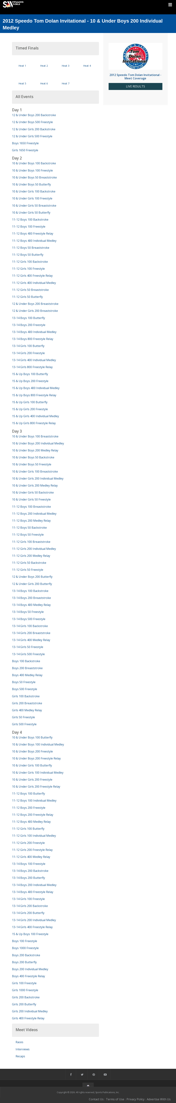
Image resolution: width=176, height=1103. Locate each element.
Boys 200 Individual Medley (30, 969)
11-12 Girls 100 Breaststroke (31, 542)
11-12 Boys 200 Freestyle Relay (32, 815)
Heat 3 (65, 65)
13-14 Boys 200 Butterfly (28, 878)
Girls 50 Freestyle (23, 717)
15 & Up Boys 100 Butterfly (30, 374)
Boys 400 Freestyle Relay (28, 976)
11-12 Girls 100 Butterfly (28, 829)
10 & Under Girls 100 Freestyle (32, 198)
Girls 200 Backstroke (26, 997)
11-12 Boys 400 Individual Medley (34, 241)
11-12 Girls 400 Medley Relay (31, 857)
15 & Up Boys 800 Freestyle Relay (34, 395)
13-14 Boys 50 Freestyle (28, 612)
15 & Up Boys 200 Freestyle (30, 381)
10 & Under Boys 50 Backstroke (33, 457)
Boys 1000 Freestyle (25, 948)
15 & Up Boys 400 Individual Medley (36, 388)
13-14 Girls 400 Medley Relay (31, 640)
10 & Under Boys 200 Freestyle (32, 751)
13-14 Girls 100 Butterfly (28, 346)
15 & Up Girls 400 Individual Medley (35, 416)
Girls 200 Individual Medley (30, 1011)
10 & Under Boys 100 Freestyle (32, 170)
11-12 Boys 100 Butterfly (28, 793)
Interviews (23, 1049)
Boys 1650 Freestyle (25, 143)
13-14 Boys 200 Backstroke (30, 871)
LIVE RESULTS (135, 86)
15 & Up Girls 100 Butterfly (29, 402)
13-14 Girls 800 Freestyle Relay (32, 367)
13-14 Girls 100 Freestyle (28, 899)
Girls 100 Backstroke (26, 696)
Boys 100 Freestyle (24, 941)
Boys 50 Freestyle (23, 682)
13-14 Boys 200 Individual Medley (34, 885)
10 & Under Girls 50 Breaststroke (34, 206)
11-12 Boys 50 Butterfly (27, 255)
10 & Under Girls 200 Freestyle (32, 780)
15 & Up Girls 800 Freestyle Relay (34, 423)
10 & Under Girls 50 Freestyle (31, 499)
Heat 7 (65, 83)
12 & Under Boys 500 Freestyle (32, 122)
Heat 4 (87, 65)
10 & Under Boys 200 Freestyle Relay (36, 758)
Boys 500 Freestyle (24, 689)
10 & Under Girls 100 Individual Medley (37, 773)
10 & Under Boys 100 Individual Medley (38, 744)
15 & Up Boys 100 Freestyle (30, 934)
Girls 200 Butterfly (24, 1004)
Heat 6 (44, 83)
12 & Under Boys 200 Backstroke (34, 115)
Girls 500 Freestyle (24, 724)
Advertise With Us (159, 1099)
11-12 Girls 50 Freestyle (27, 570)
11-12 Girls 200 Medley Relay (31, 556)
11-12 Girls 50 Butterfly (27, 297)
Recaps (20, 1056)
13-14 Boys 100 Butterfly (28, 318)
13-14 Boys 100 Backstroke (30, 591)
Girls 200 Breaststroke (27, 703)
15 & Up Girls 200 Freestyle (30, 409)
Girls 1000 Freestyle (25, 990)
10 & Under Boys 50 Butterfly (31, 184)
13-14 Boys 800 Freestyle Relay (32, 339)
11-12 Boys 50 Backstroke (29, 528)
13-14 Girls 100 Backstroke (30, 626)
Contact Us (96, 1099)
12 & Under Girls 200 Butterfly (32, 584)
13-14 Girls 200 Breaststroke (31, 633)
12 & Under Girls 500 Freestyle (32, 136)
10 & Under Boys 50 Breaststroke (34, 177)
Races (19, 1042)
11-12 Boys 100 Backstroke (30, 219)
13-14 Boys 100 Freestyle (28, 864)
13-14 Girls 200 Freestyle (28, 353)
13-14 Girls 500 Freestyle (28, 654)
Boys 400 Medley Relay (27, 675)
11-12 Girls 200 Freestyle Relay (32, 850)
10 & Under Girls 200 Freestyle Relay (36, 786)
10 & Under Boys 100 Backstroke (34, 163)
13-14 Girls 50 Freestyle (27, 647)
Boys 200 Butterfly (24, 962)
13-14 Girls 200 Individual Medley (34, 920)
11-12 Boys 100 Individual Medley (34, 800)
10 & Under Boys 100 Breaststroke (35, 436)
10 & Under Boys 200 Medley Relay (35, 450)
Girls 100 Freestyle (24, 983)
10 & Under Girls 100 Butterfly (32, 765)
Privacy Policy (135, 1099)
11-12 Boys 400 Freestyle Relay (32, 233)
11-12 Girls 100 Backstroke (30, 262)
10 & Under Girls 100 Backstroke (33, 191)
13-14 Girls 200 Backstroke (30, 906)
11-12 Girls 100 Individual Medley (34, 836)
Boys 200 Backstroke (26, 955)
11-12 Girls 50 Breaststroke (30, 290)
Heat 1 (22, 65)
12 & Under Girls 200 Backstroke (33, 129)
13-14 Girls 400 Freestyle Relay (32, 927)
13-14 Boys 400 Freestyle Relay (32, 892)
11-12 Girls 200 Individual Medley (34, 549)
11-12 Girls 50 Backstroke (29, 563)
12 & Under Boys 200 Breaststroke (35, 304)
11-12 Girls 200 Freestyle (28, 843)
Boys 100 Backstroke (26, 661)
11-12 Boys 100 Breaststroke (31, 507)
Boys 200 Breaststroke (27, 668)
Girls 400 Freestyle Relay (28, 1018)
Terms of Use (115, 1099)
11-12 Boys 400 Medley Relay (31, 822)
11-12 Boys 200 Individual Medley (34, 514)
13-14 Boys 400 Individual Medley (34, 332)
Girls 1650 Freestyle (25, 150)
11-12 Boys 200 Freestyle (28, 808)
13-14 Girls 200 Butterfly (28, 913)
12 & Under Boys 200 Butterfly (32, 577)
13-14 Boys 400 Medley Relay (31, 605)
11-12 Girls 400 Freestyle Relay (32, 276)
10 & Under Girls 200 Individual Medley (37, 478)
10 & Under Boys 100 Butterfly (32, 737)
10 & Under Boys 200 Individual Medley (38, 443)
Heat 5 (22, 83)
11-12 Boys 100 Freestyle (28, 226)
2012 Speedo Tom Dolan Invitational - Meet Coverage (135, 76)
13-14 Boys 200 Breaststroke (31, 598)
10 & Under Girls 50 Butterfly (31, 213)
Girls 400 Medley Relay (27, 710)
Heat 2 (44, 65)
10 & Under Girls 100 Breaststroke (35, 471)
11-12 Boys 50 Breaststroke (30, 248)
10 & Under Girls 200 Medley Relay (35, 485)
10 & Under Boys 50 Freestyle (31, 464)
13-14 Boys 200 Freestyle (28, 325)
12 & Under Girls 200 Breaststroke (35, 311)
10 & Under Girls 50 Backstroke (33, 492)
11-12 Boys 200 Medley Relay (31, 521)
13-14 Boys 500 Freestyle (28, 619)
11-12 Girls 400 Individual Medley (34, 283)
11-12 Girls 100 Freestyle (28, 269)
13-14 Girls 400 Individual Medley (34, 360)
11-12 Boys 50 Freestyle (28, 535)
